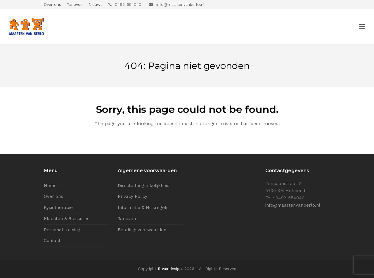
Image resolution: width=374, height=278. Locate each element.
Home (50, 185)
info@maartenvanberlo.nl (292, 205)
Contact (52, 240)
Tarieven (127, 218)
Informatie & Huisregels (143, 207)
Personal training (62, 229)
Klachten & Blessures (66, 218)
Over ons (53, 196)
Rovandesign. (170, 268)
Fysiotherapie (58, 207)
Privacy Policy (132, 196)
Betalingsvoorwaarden (142, 229)
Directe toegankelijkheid (143, 185)
